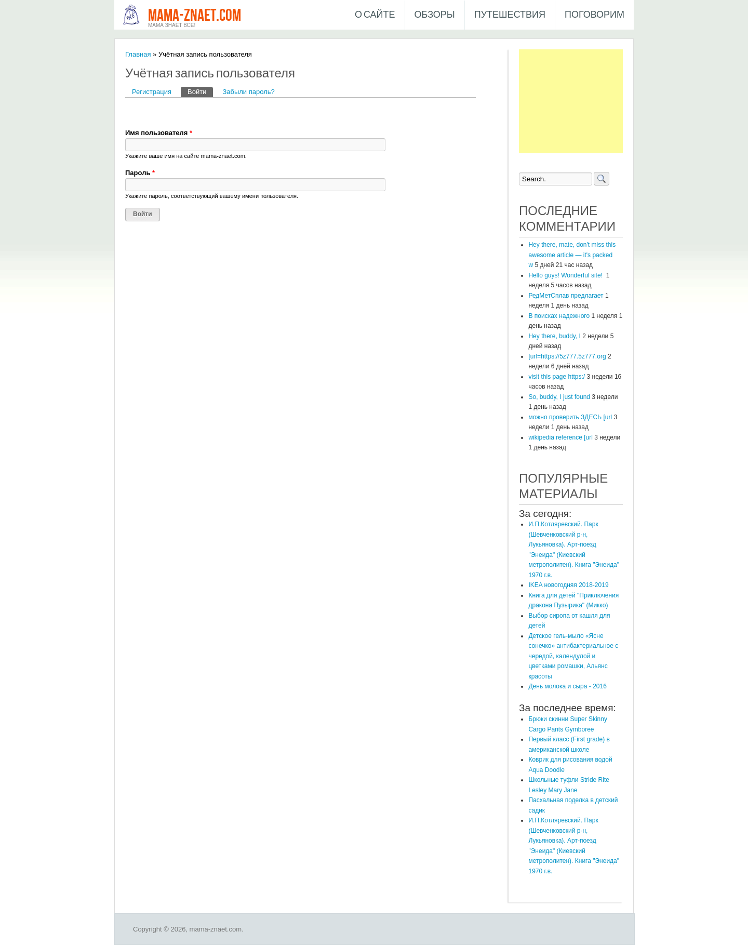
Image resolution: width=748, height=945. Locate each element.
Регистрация (151, 92)
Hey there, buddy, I (554, 336)
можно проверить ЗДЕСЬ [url (570, 417)
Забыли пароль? (248, 92)
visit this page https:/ (556, 376)
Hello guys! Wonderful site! (566, 275)
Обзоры (435, 14)
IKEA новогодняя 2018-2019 (568, 585)
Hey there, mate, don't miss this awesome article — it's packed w (572, 255)
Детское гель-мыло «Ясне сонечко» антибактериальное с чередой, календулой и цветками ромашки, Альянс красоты (573, 656)
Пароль (140, 173)
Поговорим (594, 14)
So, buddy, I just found (559, 397)
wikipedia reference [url (560, 437)
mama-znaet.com (194, 16)
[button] (133, 112)
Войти (200, 91)
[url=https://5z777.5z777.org (567, 356)
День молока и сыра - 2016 (567, 686)
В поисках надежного (559, 316)
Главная (138, 54)
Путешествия (509, 14)
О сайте (375, 14)
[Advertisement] (571, 101)
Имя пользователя (158, 133)
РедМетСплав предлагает (565, 295)
